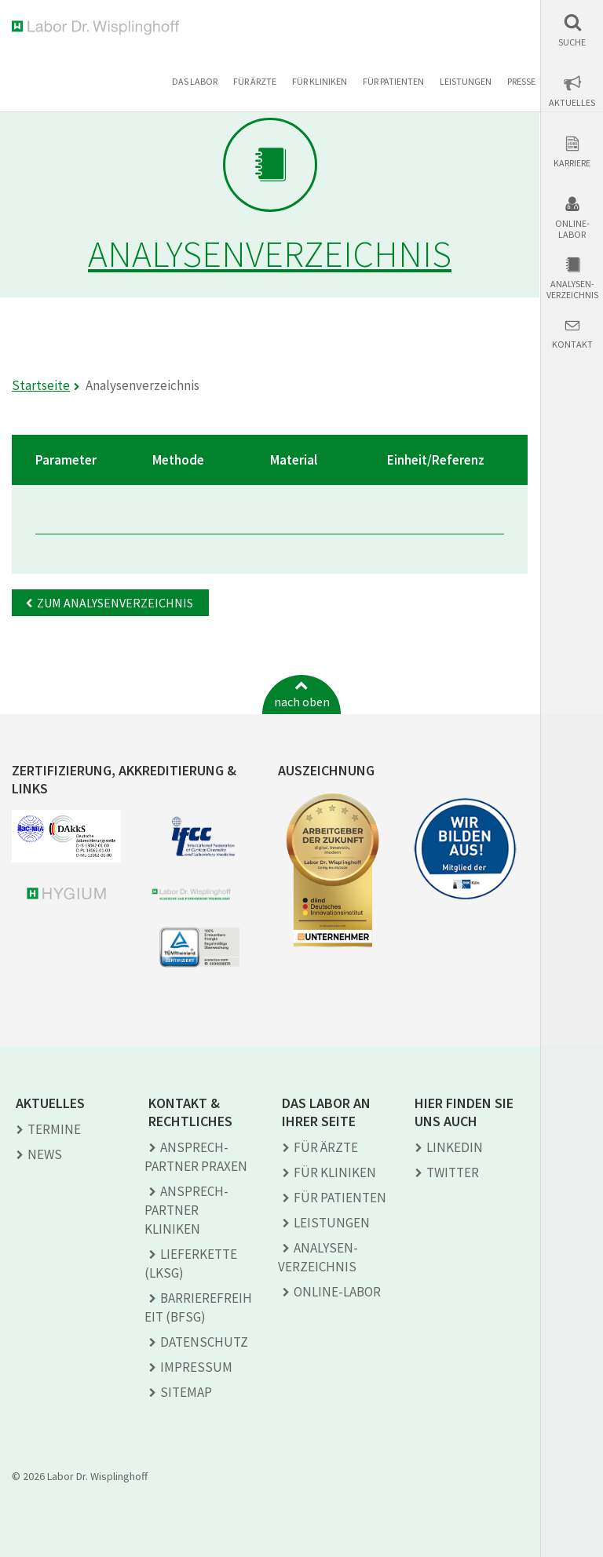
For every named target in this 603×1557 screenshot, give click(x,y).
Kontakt (572, 344)
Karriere (572, 163)
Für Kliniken (319, 81)
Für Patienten (393, 81)
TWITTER (452, 1172)
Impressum (196, 1367)
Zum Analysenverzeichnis (115, 603)
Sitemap (186, 1392)
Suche (572, 42)
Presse (521, 81)
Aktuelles (572, 102)
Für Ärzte (254, 81)
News (44, 1154)
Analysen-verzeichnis (572, 290)
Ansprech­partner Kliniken (186, 1210)
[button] (572, 30)
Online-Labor (572, 229)
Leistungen (466, 81)
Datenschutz (204, 1342)
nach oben (302, 701)
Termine (54, 1129)
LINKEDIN (454, 1147)
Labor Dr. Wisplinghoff (98, 27)
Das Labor (194, 81)
